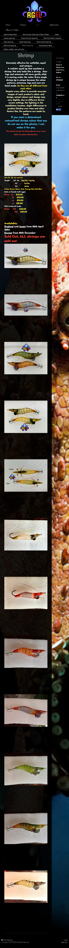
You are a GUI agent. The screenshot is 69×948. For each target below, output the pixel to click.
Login (66, 940)
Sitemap (10, 940)
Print (3, 940)
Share (58, 109)
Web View (64, 942)
